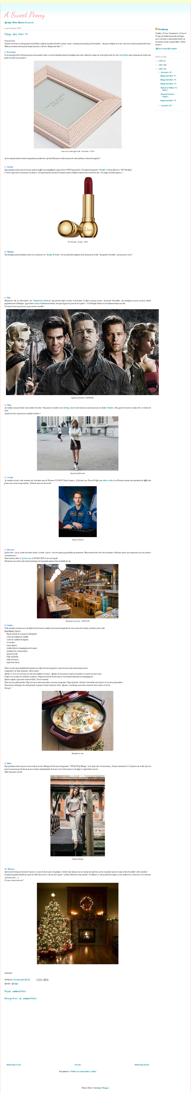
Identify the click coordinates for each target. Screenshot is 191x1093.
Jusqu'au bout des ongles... (167, 95)
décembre (165, 72)
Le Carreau (26, 558)
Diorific (102, 169)
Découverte (29, 22)
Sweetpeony (163, 29)
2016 (161, 69)
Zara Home (123, 55)
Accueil (77, 1064)
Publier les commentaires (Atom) (83, 1071)
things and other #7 (168, 75)
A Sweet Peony (24, 14)
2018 (161, 61)
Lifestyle (15, 983)
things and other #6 (168, 79)
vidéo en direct (109, 480)
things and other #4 (168, 100)
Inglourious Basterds (41, 300)
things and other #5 (168, 83)
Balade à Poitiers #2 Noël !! (168, 88)
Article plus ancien (141, 1064)
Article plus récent (13, 1064)
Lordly (49, 254)
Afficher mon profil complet (166, 48)
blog (67, 407)
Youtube (110, 407)
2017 (161, 65)
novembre (165, 105)
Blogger (105, 1088)
